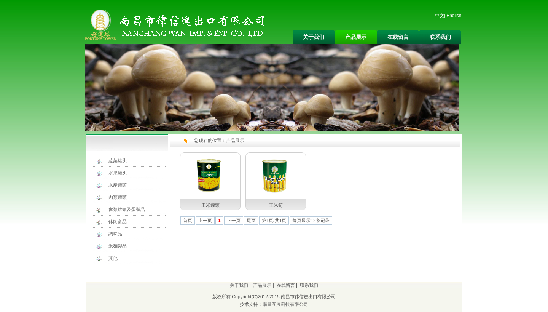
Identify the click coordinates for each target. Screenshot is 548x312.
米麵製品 (117, 246)
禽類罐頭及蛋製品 (126, 209)
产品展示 (355, 37)
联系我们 (440, 37)
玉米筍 (276, 205)
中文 (439, 15)
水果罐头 (117, 173)
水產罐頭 (117, 185)
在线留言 (398, 37)
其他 (113, 258)
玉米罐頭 (210, 205)
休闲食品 (117, 221)
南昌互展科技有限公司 (285, 304)
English (453, 15)
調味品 (115, 234)
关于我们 (313, 37)
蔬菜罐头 (117, 160)
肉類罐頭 (117, 197)
